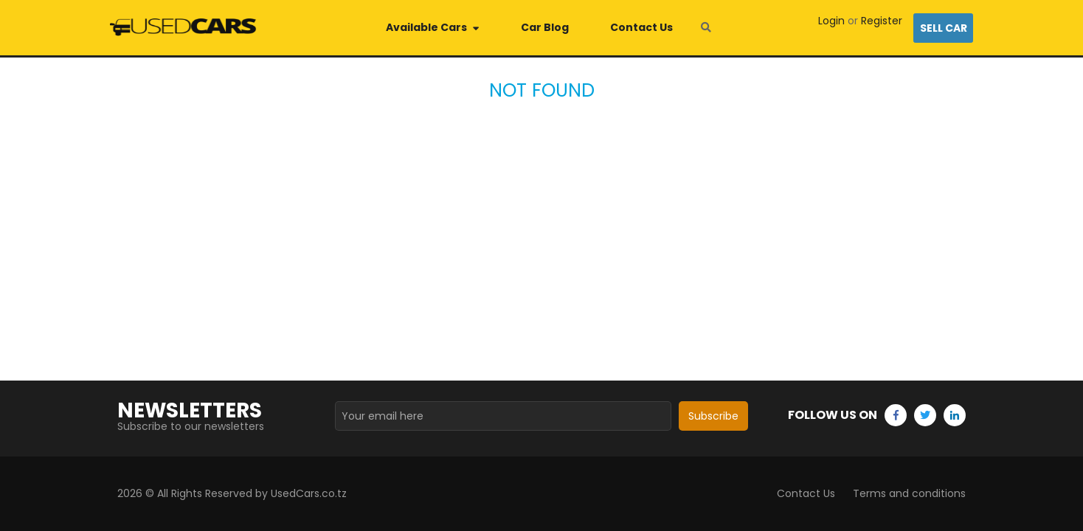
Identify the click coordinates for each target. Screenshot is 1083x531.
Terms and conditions (909, 493)
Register (881, 20)
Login (831, 20)
